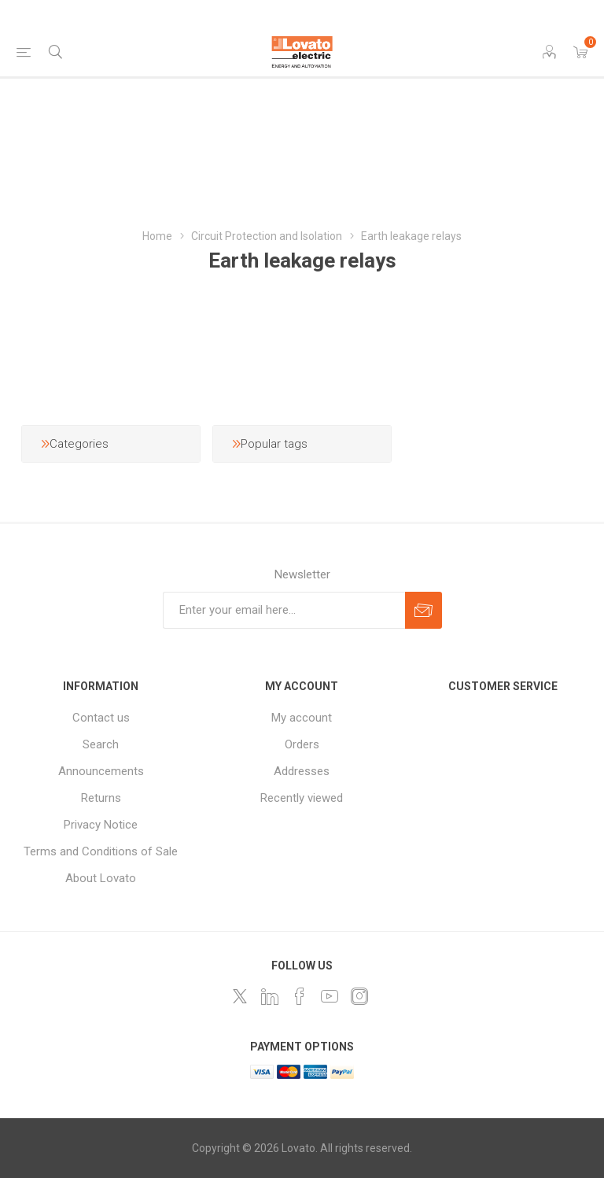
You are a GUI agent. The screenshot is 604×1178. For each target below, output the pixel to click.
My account (301, 718)
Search (101, 744)
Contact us (101, 718)
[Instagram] (359, 996)
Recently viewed (301, 798)
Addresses (302, 771)
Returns (101, 798)
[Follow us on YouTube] (329, 996)
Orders (302, 744)
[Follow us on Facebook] (299, 996)
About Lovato (100, 878)
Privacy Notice (101, 825)
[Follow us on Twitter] (239, 996)
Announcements (101, 771)
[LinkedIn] (269, 996)
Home (157, 236)
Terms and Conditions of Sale (101, 851)
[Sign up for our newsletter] (284, 610)
